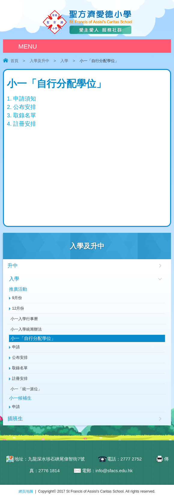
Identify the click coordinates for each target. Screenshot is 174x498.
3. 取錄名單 (21, 115)
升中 (13, 265)
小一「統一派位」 (26, 389)
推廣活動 (18, 289)
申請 (16, 347)
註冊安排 (20, 378)
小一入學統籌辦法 (26, 329)
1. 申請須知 (21, 98)
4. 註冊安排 (21, 124)
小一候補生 (20, 397)
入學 (64, 60)
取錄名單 (20, 368)
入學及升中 (39, 60)
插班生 (15, 419)
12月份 (18, 308)
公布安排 (20, 357)
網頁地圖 (26, 491)
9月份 (17, 298)
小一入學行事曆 (24, 318)
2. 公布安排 (21, 107)
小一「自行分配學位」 (33, 338)
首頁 (14, 60)
